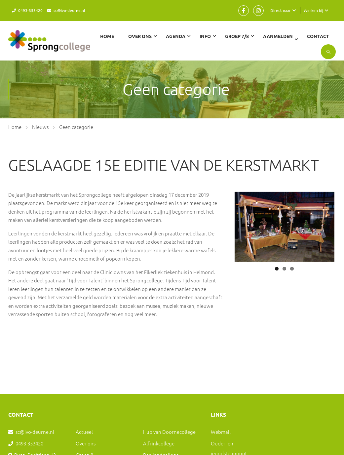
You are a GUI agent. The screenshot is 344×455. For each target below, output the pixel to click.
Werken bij (313, 10)
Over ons (86, 441)
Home (107, 36)
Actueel (84, 430)
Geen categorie (76, 125)
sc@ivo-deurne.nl (69, 10)
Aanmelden (278, 36)
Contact (318, 36)
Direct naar (280, 10)
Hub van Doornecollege (169, 430)
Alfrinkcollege (158, 441)
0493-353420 (30, 10)
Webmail (221, 430)
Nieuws (40, 125)
